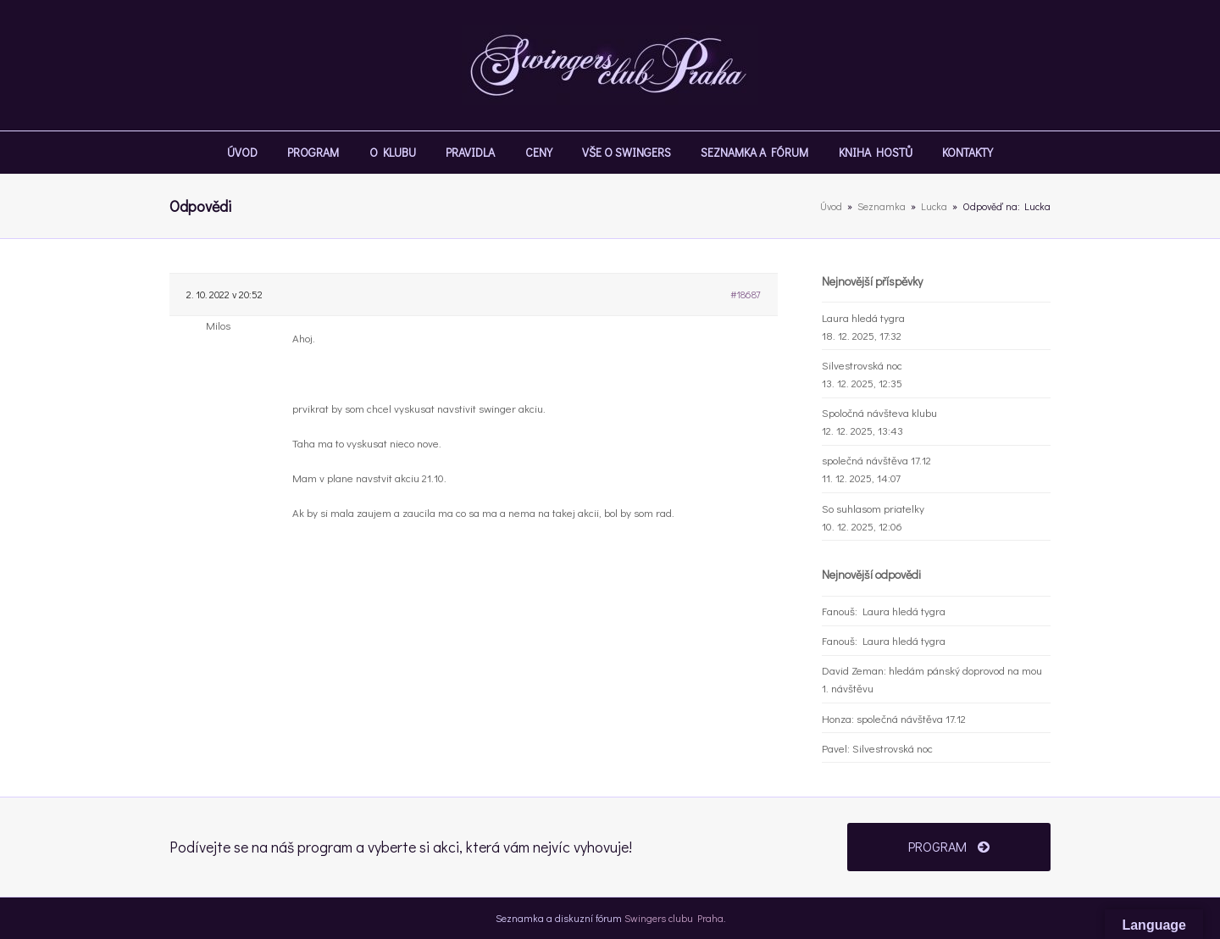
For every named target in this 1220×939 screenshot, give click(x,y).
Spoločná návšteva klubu (879, 412)
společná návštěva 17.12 (876, 460)
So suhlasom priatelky (873, 508)
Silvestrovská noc (862, 365)
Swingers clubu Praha (674, 918)
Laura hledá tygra (863, 317)
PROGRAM (948, 846)
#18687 (745, 294)
